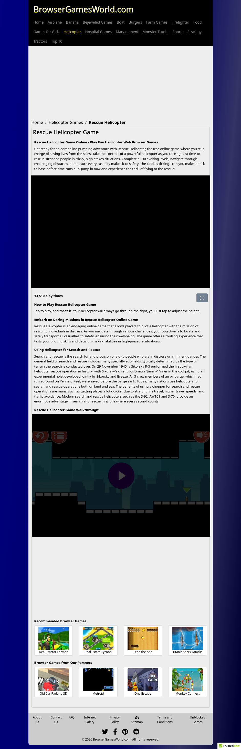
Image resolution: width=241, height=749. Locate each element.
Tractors (40, 41)
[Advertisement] (121, 82)
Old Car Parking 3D (53, 693)
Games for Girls (47, 31)
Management (127, 31)
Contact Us (55, 719)
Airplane (55, 22)
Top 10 (56, 41)
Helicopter (72, 31)
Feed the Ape (142, 652)
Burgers (135, 22)
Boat (120, 22)
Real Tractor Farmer (53, 652)
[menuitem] (39, 22)
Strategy (194, 31)
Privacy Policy (114, 719)
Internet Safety (90, 719)
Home (39, 22)
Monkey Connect (187, 693)
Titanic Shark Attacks (187, 652)
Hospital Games (98, 31)
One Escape (142, 693)
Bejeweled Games (98, 22)
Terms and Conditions (165, 719)
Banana (72, 22)
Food (197, 22)
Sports (178, 31)
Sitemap (137, 720)
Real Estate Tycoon (98, 652)
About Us (37, 719)
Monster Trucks (155, 31)
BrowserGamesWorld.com (84, 9)
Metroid (98, 693)
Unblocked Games (197, 719)
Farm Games (156, 22)
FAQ (72, 717)
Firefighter (180, 22)
